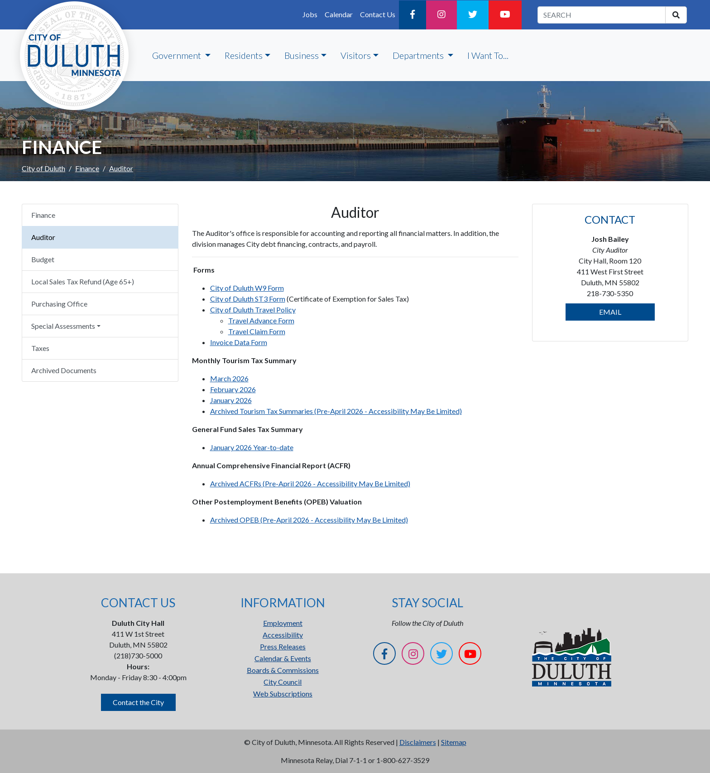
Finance (87, 168)
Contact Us (377, 14)
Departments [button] (419, 55)
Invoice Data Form (238, 342)
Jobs (309, 14)
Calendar (339, 14)
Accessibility (283, 634)
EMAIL (610, 311)
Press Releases (283, 646)
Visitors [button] (356, 55)
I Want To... (488, 55)
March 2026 (229, 378)
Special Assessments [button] (63, 326)
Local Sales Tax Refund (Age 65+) (82, 281)
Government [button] (177, 55)
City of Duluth (43, 168)
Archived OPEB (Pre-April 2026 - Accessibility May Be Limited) (309, 519)
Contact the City (138, 702)
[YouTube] (505, 14)
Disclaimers (417, 742)
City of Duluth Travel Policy (253, 309)
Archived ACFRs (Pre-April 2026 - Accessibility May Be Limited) (310, 483)
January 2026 (231, 400)
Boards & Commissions (283, 670)
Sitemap (453, 742)
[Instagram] (441, 14)
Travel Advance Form (261, 320)
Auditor (43, 237)
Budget (42, 259)
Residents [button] (244, 55)
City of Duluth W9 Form (247, 287)
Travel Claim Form (256, 331)
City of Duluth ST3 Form (247, 298)
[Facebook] (412, 14)
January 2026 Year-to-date (251, 447)
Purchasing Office (59, 303)
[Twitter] (473, 14)
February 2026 (233, 389)
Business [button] (301, 55)
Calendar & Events (282, 658)
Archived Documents (63, 370)
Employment (282, 623)
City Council (283, 681)
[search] (676, 15)
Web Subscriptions (282, 693)
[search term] (601, 15)
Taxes (40, 348)
